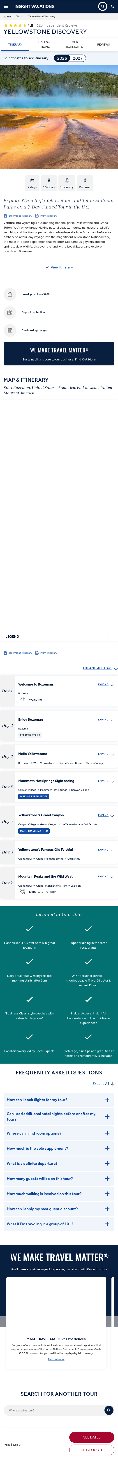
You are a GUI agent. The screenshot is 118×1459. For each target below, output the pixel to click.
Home (7, 16)
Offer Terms (10, 1345)
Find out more (56, 1126)
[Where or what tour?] (54, 1178)
